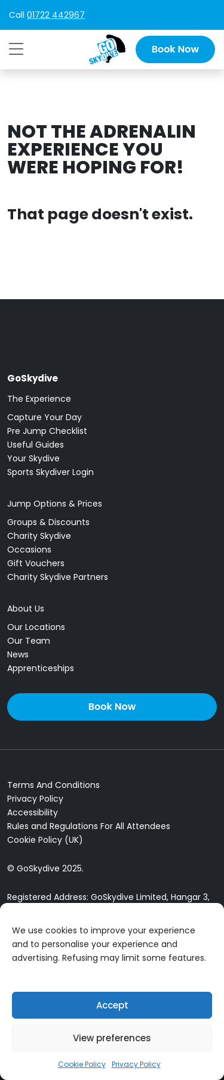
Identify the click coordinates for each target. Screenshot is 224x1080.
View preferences (112, 1038)
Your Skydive (33, 458)
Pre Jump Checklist (47, 431)
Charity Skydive (39, 536)
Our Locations (36, 627)
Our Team (28, 641)
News (18, 654)
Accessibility (32, 812)
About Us (25, 609)
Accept (112, 1005)
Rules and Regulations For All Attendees (88, 826)
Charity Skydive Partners (57, 577)
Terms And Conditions (53, 785)
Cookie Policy (82, 1064)
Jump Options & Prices (54, 504)
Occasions (29, 549)
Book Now (175, 49)
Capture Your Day (44, 417)
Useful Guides (35, 445)
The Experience (39, 399)
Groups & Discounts (48, 522)
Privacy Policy (136, 1064)
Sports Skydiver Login (50, 472)
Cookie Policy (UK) (45, 840)
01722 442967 (56, 15)
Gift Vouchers (36, 563)
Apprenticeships (40, 668)
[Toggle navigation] (16, 49)
